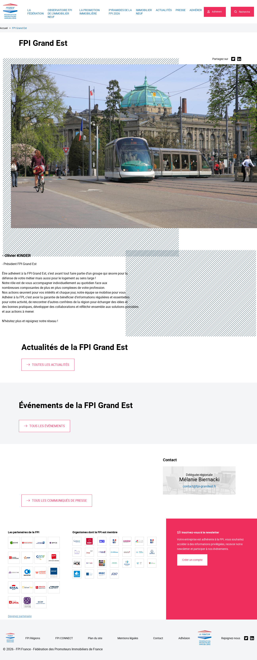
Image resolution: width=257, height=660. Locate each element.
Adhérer (196, 10)
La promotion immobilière (89, 11)
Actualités (164, 10)
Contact (158, 638)
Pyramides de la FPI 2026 (120, 11)
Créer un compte (192, 560)
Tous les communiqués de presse (59, 500)
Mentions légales (127, 638)
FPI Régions (32, 638)
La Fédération (35, 11)
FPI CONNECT (64, 638)
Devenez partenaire (20, 616)
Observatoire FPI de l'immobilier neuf (60, 13)
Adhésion (184, 638)
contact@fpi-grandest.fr (199, 486)
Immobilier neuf (144, 11)
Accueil (4, 28)
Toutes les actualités (50, 364)
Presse (181, 10)
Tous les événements (47, 426)
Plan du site (95, 638)
